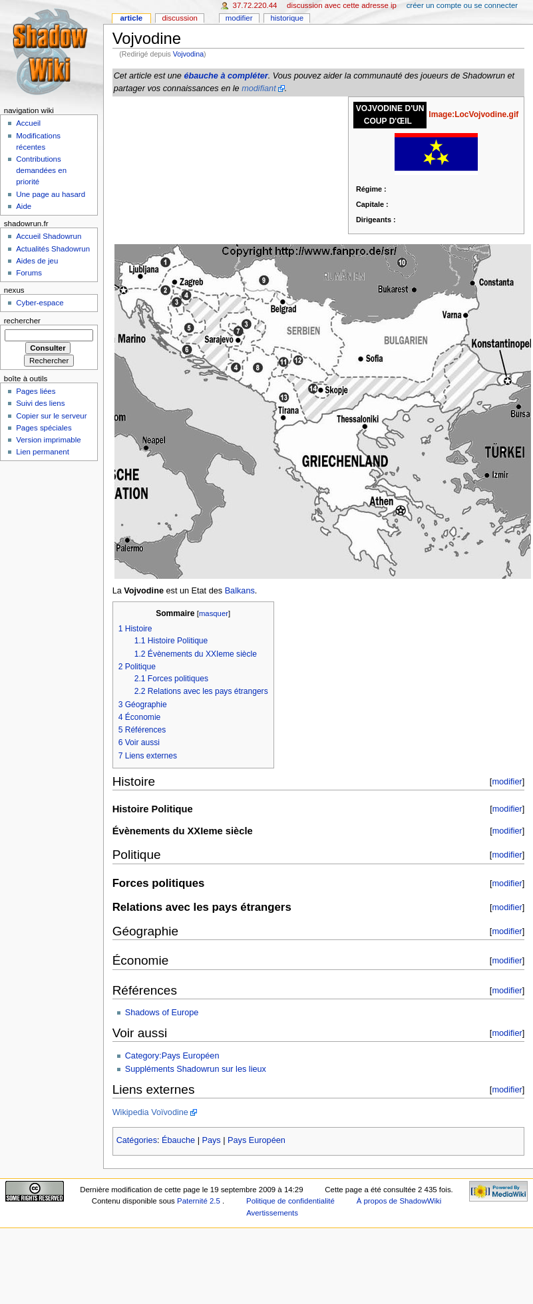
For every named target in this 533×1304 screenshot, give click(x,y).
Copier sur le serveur (51, 416)
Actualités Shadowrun (53, 249)
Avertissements (272, 1213)
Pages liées (35, 391)
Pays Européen (256, 1140)
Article (131, 18)
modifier (507, 781)
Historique (286, 18)
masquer (213, 613)
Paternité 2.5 (199, 1201)
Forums (29, 273)
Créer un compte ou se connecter (462, 5)
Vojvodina (188, 54)
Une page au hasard (50, 194)
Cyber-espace (39, 303)
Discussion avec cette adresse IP (342, 5)
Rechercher (22, 321)
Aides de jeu (37, 261)
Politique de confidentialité (290, 1201)
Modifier (239, 18)
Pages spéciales (43, 428)
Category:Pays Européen (172, 1055)
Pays (211, 1140)
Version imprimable (48, 440)
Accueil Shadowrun (48, 236)
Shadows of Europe (162, 1012)
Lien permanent (42, 452)
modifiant (258, 88)
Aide (23, 206)
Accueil (28, 123)
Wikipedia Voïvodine (150, 1112)
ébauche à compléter (225, 76)
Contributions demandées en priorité (41, 170)
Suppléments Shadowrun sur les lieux (195, 1069)
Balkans (240, 590)
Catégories (136, 1140)
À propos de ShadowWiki (399, 1201)
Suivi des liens (40, 403)
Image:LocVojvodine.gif (473, 114)
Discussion (179, 18)
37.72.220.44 (255, 5)
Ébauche (178, 1140)
